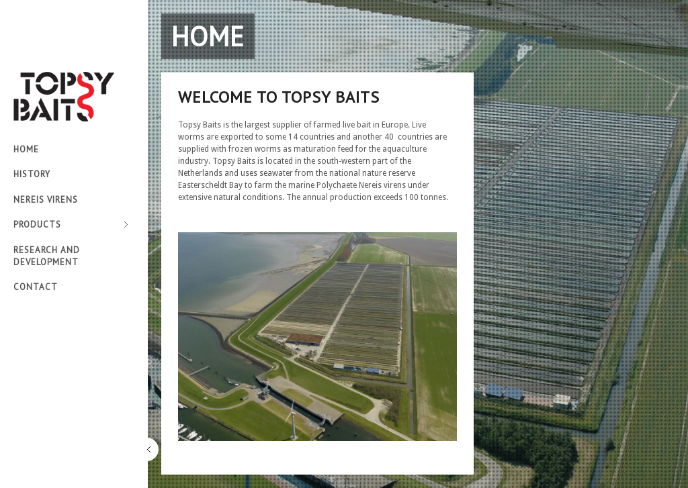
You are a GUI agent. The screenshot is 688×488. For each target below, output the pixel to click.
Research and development (46, 256)
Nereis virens (45, 199)
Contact (35, 287)
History (31, 174)
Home (26, 149)
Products (70, 225)
